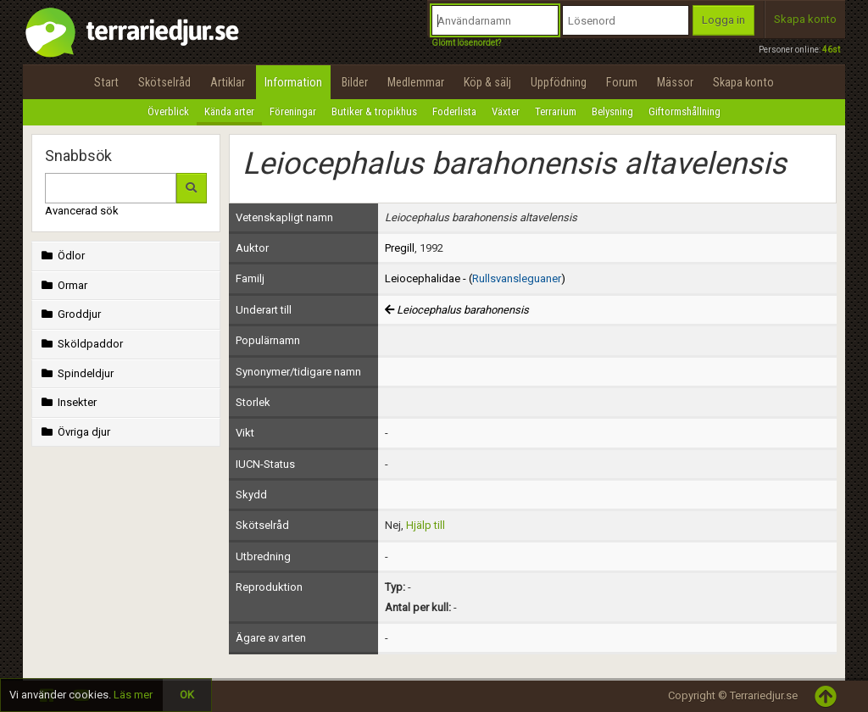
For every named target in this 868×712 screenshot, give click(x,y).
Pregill (400, 248)
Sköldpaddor (80, 343)
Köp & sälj (487, 82)
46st (831, 49)
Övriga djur (74, 432)
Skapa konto (805, 19)
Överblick (168, 111)
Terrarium (555, 111)
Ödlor (61, 255)
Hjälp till (425, 525)
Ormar (62, 285)
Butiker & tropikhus (374, 111)
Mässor (675, 82)
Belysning (612, 111)
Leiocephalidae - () (475, 278)
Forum (621, 82)
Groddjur (69, 314)
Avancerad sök (82, 210)
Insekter (67, 402)
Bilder (355, 82)
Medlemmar (415, 82)
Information (293, 82)
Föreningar (293, 111)
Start (106, 82)
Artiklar (227, 82)
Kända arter (229, 111)
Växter (506, 111)
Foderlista (454, 111)
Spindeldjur (76, 373)
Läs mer (133, 694)
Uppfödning (559, 82)
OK (187, 694)
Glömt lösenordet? (466, 42)
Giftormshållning (684, 111)
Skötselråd (164, 82)
